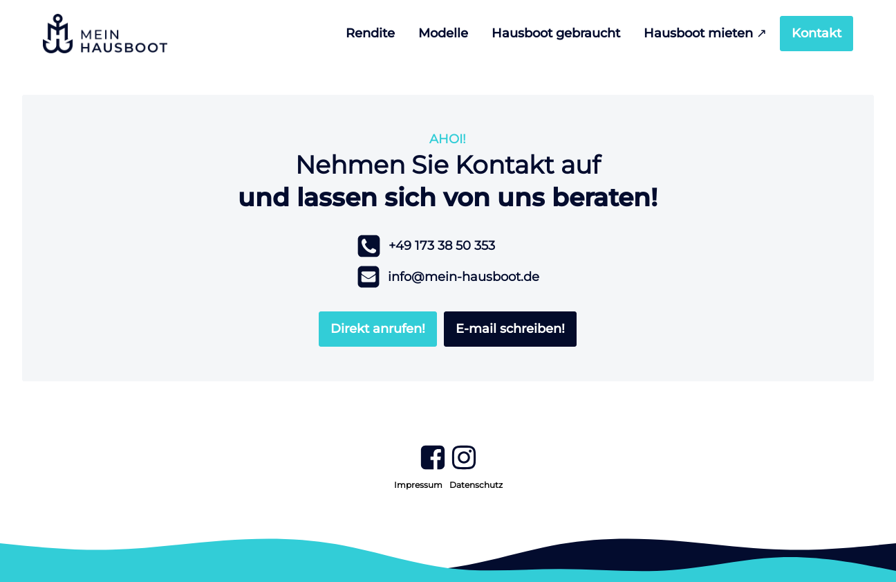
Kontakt (816, 33)
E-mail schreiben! (510, 328)
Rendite (370, 33)
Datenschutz (476, 485)
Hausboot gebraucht (556, 33)
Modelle (443, 33)
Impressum (418, 485)
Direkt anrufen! (377, 328)
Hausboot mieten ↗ (705, 33)
